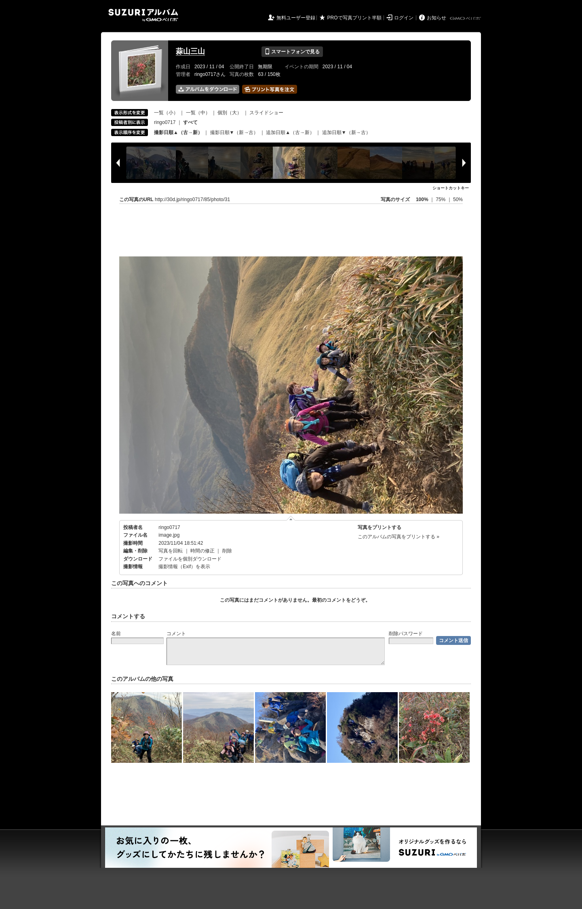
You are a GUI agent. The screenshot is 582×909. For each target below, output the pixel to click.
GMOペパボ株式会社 (466, 19)
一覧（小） (166, 112)
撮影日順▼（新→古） (234, 132)
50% (458, 199)
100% (422, 199)
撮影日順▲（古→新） (178, 132)
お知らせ (436, 18)
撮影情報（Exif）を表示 (184, 566)
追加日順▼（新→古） (346, 132)
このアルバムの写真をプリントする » (398, 537)
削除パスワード (406, 633)
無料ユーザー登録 (295, 18)
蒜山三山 (190, 51)
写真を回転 (170, 551)
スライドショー (266, 112)
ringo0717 (164, 122)
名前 (116, 633)
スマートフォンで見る (292, 51)
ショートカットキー (450, 188)
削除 (227, 551)
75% (441, 199)
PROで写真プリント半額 (354, 18)
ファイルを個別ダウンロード (189, 559)
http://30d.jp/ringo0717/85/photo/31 (192, 199)
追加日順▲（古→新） (290, 132)
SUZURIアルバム (143, 15)
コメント (176, 633)
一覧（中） (198, 112)
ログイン (403, 18)
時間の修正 (202, 551)
